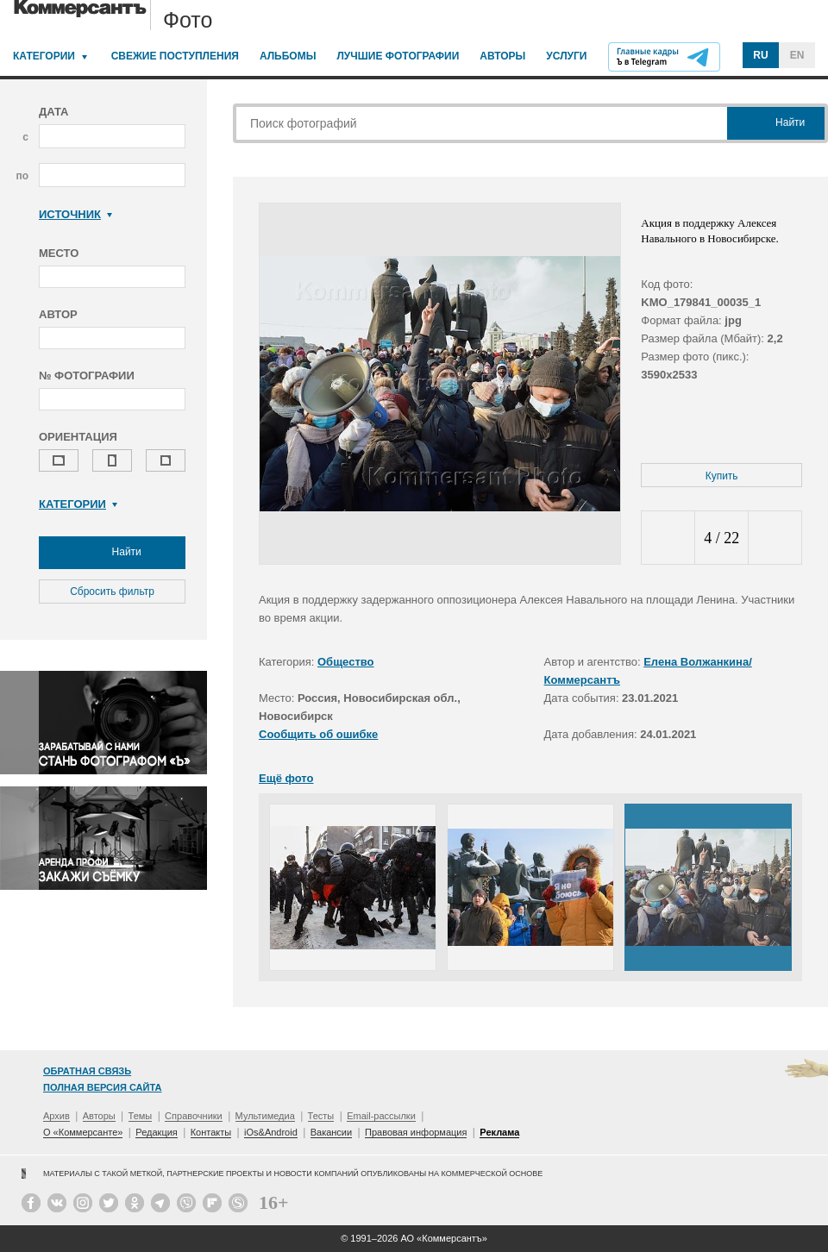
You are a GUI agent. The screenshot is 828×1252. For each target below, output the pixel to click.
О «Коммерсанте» (82, 1132)
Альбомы (288, 56)
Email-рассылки (381, 1116)
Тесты (321, 1116)
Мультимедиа (265, 1116)
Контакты (211, 1132)
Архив (56, 1116)
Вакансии (331, 1132)
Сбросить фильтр (112, 591)
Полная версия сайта (102, 1087)
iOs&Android (271, 1132)
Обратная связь (87, 1071)
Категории (44, 56)
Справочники (194, 1116)
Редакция (156, 1132)
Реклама (499, 1132)
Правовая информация (416, 1132)
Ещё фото (286, 778)
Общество (345, 661)
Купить (722, 476)
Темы (141, 1116)
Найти (112, 553)
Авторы (502, 56)
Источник (75, 214)
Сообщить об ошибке (318, 734)
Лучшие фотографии (397, 56)
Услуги (566, 56)
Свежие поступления (175, 56)
